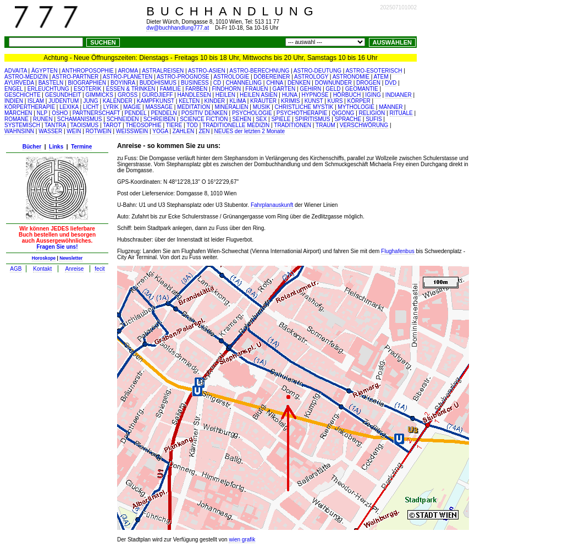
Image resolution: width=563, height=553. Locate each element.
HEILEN (225, 95)
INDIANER (398, 95)
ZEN (203, 131)
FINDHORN (226, 89)
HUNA (289, 95)
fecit (99, 269)
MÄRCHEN (18, 113)
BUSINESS (195, 83)
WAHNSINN (19, 131)
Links (56, 147)
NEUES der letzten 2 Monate (249, 131)
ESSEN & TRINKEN (131, 89)
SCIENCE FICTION (204, 119)
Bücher (32, 147)
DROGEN (368, 83)
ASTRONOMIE (351, 77)
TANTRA (55, 125)
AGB (15, 269)
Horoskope (44, 258)
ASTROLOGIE (231, 77)
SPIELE (280, 119)
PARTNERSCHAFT (96, 113)
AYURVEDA (19, 83)
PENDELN (163, 113)
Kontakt (42, 269)
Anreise (74, 269)
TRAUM (325, 125)
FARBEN (196, 89)
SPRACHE (348, 119)
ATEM (381, 77)
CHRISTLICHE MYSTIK (304, 107)
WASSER (50, 131)
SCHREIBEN (159, 119)
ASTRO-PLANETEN (128, 77)
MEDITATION (193, 107)
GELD (332, 89)
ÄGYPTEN (44, 71)
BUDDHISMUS (158, 83)
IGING (372, 95)
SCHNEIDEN (123, 119)
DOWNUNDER (333, 83)
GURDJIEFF (157, 95)
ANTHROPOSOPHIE (87, 71)
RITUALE (401, 113)
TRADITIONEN (292, 125)
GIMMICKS (99, 95)
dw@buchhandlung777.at (177, 28)
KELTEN (189, 101)
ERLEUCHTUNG (48, 89)
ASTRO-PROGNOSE (183, 77)
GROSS (127, 95)
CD (217, 83)
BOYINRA (123, 83)
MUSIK (262, 107)
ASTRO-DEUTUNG (317, 71)
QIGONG (343, 113)
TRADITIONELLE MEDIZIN (235, 125)
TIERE (174, 125)
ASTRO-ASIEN (206, 71)
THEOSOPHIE (143, 125)
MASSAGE (158, 107)
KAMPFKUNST (155, 101)
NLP (42, 113)
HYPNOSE (315, 95)
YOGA (160, 131)
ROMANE (16, 119)
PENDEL (136, 113)
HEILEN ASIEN (258, 95)
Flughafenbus (398, 251)
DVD (390, 83)
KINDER (215, 101)
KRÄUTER (263, 101)
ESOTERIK (88, 89)
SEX (261, 119)
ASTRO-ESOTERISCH (374, 71)
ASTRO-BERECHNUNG (259, 71)
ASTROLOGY (311, 77)
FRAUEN (256, 89)
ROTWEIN (99, 131)
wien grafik (242, 539)
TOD (192, 125)
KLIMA (237, 101)
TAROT (112, 125)
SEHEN (242, 119)
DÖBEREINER (271, 77)
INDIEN (13, 101)
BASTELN (51, 83)
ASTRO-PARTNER (75, 77)
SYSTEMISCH (22, 125)
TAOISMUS (84, 125)
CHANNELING (243, 83)
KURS (335, 101)
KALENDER (118, 101)
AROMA (127, 71)
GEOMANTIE (361, 89)
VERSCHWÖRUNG (364, 125)
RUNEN (43, 119)
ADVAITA (15, 71)
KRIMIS (290, 101)
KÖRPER (358, 101)
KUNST (314, 101)
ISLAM (35, 101)
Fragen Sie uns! (57, 247)
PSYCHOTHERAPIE (302, 113)
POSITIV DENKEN (204, 113)
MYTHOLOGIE (356, 107)
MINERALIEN (231, 107)
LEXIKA (68, 107)
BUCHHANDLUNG (232, 11)
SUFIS (374, 119)
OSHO (60, 113)
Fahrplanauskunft (272, 205)
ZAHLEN (183, 131)
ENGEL (13, 89)
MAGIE (132, 107)
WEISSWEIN (132, 131)
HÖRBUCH (347, 95)
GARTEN (284, 89)
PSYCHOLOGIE (252, 113)
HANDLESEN (194, 95)
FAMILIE (170, 89)
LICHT (91, 107)
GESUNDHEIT (63, 95)
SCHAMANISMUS (79, 119)
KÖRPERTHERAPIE (29, 107)
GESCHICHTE (22, 95)
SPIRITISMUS (312, 119)
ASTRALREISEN (163, 71)
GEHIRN (310, 89)
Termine (81, 147)
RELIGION (372, 113)
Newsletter (70, 258)
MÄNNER (390, 107)
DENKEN (299, 83)
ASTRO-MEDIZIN (26, 77)
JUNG (90, 101)
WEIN (74, 131)
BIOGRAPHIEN (87, 83)
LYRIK (111, 107)
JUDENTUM (63, 101)
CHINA (274, 83)
